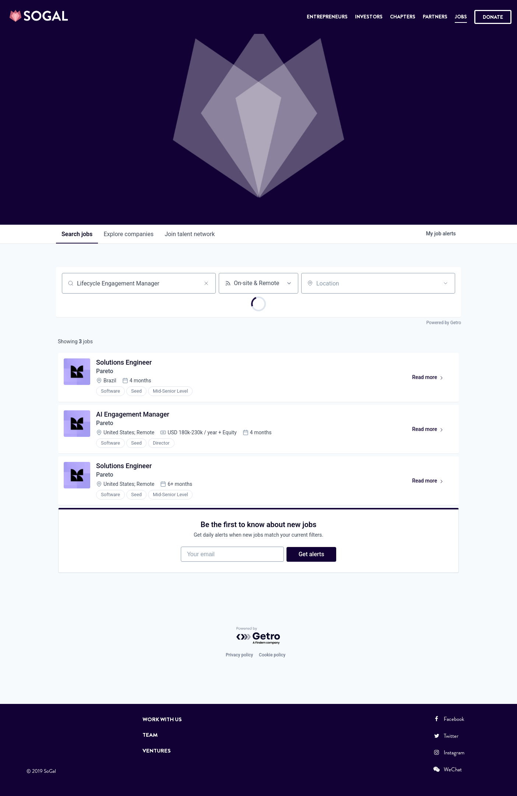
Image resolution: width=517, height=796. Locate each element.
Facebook (448, 719)
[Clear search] (206, 283)
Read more (430, 379)
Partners (435, 16)
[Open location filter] (445, 283)
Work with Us (162, 719)
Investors (369, 16)
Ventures (157, 751)
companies (129, 234)
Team (150, 735)
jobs (77, 234)
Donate (493, 17)
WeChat (447, 769)
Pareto (105, 371)
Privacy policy (239, 655)
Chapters (402, 16)
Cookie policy (272, 655)
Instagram (448, 752)
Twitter (445, 736)
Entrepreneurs (327, 16)
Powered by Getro (443, 322)
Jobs (461, 16)
